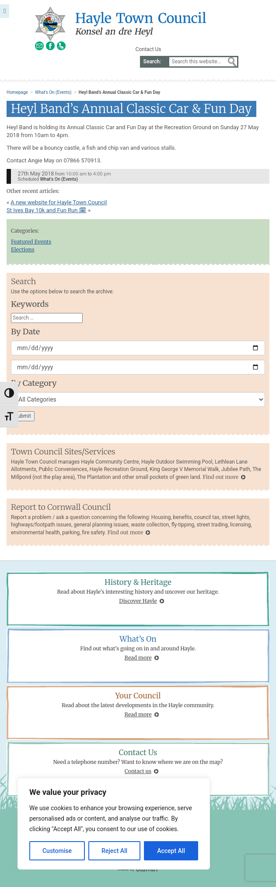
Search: (152, 61)
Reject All (114, 850)
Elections (23, 249)
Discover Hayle (138, 601)
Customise (57, 850)
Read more (138, 657)
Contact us (138, 771)
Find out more (220, 477)
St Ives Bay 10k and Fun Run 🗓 (47, 210)
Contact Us (148, 49)
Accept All (171, 850)
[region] (113, 824)
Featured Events (31, 241)
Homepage (17, 92)
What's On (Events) (53, 92)
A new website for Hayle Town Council (58, 202)
